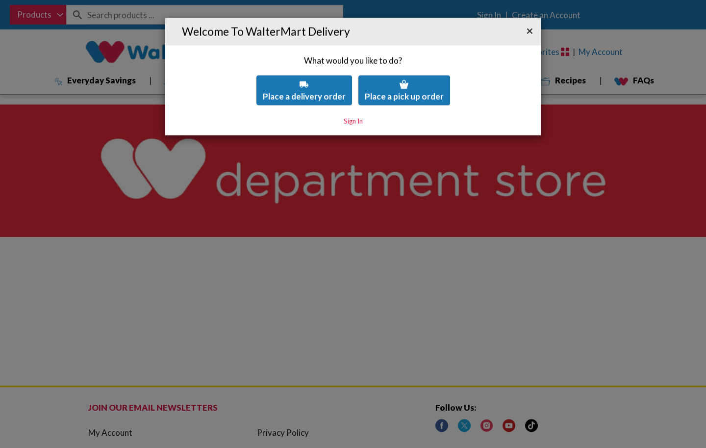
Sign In (353, 96)
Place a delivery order (304, 66)
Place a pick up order (404, 66)
